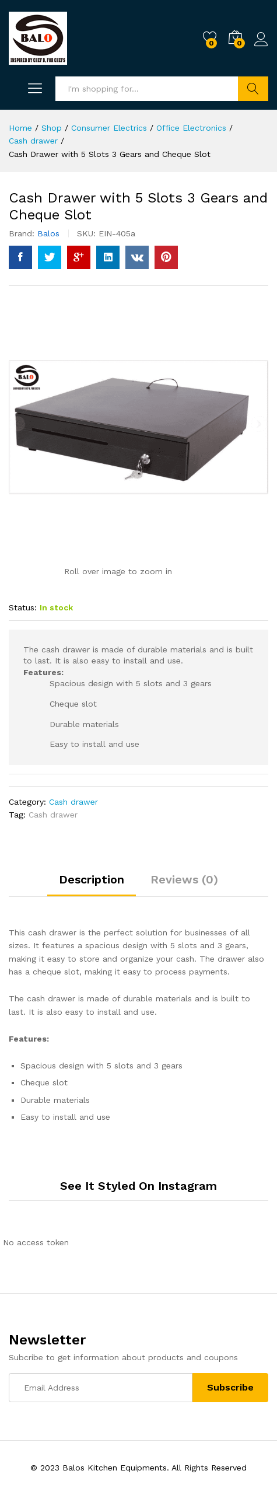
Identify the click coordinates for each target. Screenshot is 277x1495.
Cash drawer (73, 801)
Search (253, 88)
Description (91, 879)
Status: (23, 607)
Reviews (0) (184, 879)
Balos (48, 233)
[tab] (91, 885)
